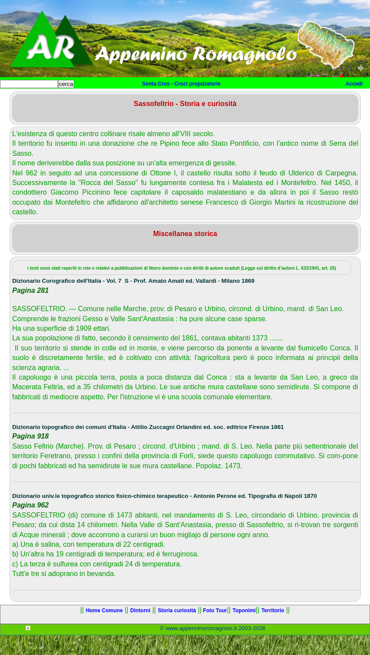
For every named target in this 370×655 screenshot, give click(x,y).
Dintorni (109, 98)
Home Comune (66, 98)
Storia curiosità (158, 98)
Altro (292, 98)
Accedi (354, 84)
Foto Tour (207, 98)
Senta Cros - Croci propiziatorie (181, 84)
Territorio (272, 630)
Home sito (20, 98)
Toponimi (248, 98)
